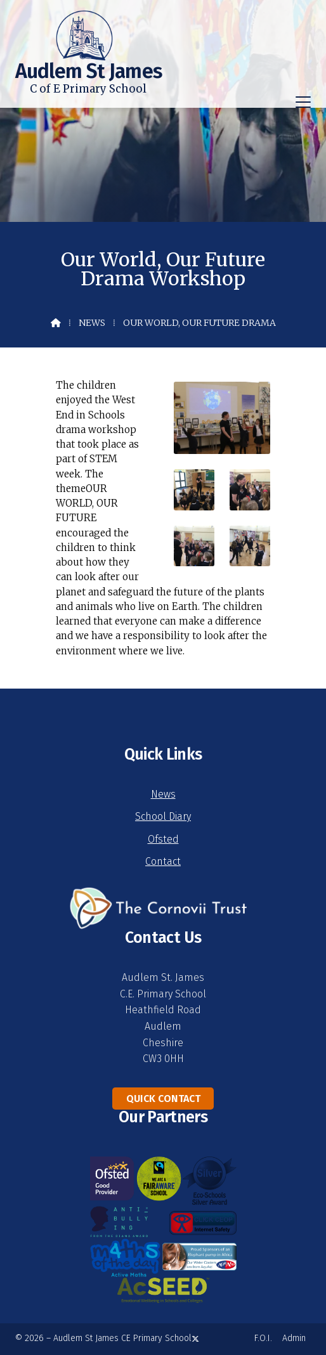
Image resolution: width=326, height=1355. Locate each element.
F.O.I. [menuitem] (263, 1338)
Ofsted (163, 839)
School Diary (163, 816)
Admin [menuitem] (294, 1338)
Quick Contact (163, 1098)
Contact (163, 861)
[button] (303, 102)
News (92, 322)
